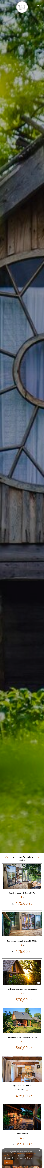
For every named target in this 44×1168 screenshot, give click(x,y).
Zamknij (8, 1162)
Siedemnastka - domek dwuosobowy (22, 989)
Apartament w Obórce (22, 1085)
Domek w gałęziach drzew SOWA (22, 893)
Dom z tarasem (22, 1134)
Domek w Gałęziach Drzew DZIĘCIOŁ (22, 941)
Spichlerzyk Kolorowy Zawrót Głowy (22, 1037)
